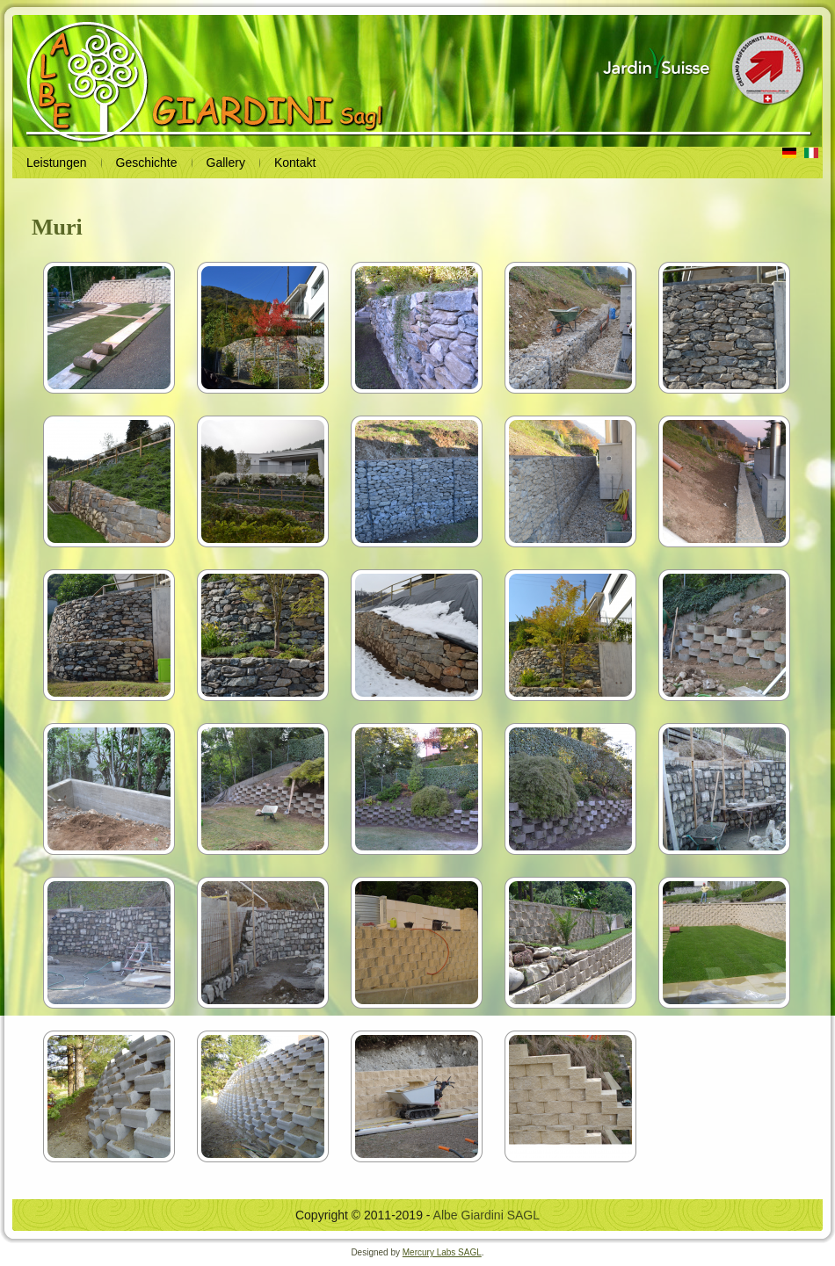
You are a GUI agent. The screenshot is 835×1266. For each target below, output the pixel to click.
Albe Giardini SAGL (486, 1215)
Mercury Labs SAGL (442, 1252)
